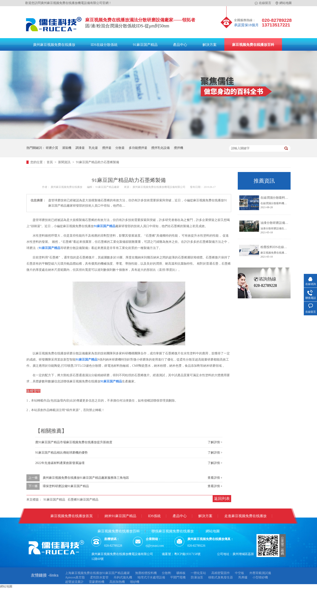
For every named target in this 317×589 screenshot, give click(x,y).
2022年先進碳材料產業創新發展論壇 (60, 463)
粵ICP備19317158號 (187, 554)
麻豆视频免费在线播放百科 (253, 45)
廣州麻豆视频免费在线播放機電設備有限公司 (159, 187)
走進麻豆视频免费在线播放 (245, 516)
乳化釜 (93, 148)
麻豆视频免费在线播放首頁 (71, 516)
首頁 (50, 162)
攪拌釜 (106, 148)
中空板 (239, 573)
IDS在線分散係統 (104, 45)
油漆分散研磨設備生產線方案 (280, 222)
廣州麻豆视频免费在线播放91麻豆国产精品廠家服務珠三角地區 (86, 477)
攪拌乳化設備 (160, 148)
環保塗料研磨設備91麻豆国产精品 (66, 486)
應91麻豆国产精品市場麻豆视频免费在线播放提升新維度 (73, 442)
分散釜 (120, 148)
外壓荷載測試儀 (260, 573)
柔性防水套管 (99, 577)
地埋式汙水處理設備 (151, 577)
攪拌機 (178, 148)
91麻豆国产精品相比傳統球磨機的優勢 (61, 452)
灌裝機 (66, 148)
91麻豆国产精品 (145, 45)
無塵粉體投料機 (146, 573)
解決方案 (210, 45)
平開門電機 (178, 577)
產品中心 (180, 45)
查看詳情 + (215, 477)
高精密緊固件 (220, 573)
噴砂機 (134, 581)
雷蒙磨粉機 (96, 581)
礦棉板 (181, 573)
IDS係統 (154, 516)
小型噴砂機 (260, 577)
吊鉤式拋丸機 (123, 577)
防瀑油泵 (197, 577)
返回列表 (222, 498)
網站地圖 (284, 3)
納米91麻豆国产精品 (120, 516)
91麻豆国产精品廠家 (108, 187)
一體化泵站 (198, 573)
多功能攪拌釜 (138, 148)
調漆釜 (80, 148)
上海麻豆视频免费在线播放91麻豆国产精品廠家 (97, 573)
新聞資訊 (64, 162)
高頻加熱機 (117, 581)
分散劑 (166, 573)
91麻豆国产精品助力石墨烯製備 (97, 162)
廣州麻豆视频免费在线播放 (54, 45)
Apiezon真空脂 (75, 577)
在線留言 (263, 3)
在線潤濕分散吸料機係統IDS (279, 197)
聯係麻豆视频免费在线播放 (172, 531)
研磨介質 (52, 148)
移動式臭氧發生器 (220, 577)
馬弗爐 (242, 577)
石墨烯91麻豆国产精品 (83, 499)
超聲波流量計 (74, 581)
